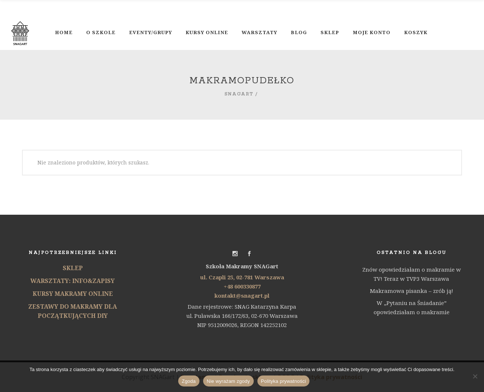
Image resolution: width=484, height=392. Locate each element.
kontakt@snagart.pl (242, 295)
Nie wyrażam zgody (228, 381)
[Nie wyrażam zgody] (474, 376)
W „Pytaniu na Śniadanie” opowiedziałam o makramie (412, 307)
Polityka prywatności (283, 381)
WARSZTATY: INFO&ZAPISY (72, 281)
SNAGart (238, 94)
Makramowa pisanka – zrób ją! (411, 290)
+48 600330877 (242, 286)
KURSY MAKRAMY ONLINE (73, 294)
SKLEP (73, 268)
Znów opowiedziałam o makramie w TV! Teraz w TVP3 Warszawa (411, 274)
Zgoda (189, 381)
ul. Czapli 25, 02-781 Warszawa (242, 277)
